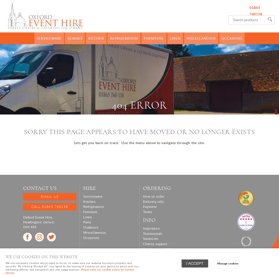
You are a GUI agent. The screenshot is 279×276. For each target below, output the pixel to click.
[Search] (247, 20)
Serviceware (53, 38)
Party (87, 222)
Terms (147, 212)
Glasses (78, 38)
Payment (150, 206)
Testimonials (153, 233)
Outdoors (90, 227)
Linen (174, 38)
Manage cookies (228, 264)
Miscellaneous (198, 38)
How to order (154, 196)
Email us (49, 196)
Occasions (227, 38)
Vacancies (150, 238)
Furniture (153, 38)
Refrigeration (125, 38)
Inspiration (151, 228)
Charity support (155, 244)
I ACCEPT (195, 264)
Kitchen (98, 38)
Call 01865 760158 (49, 206)
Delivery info (153, 201)
